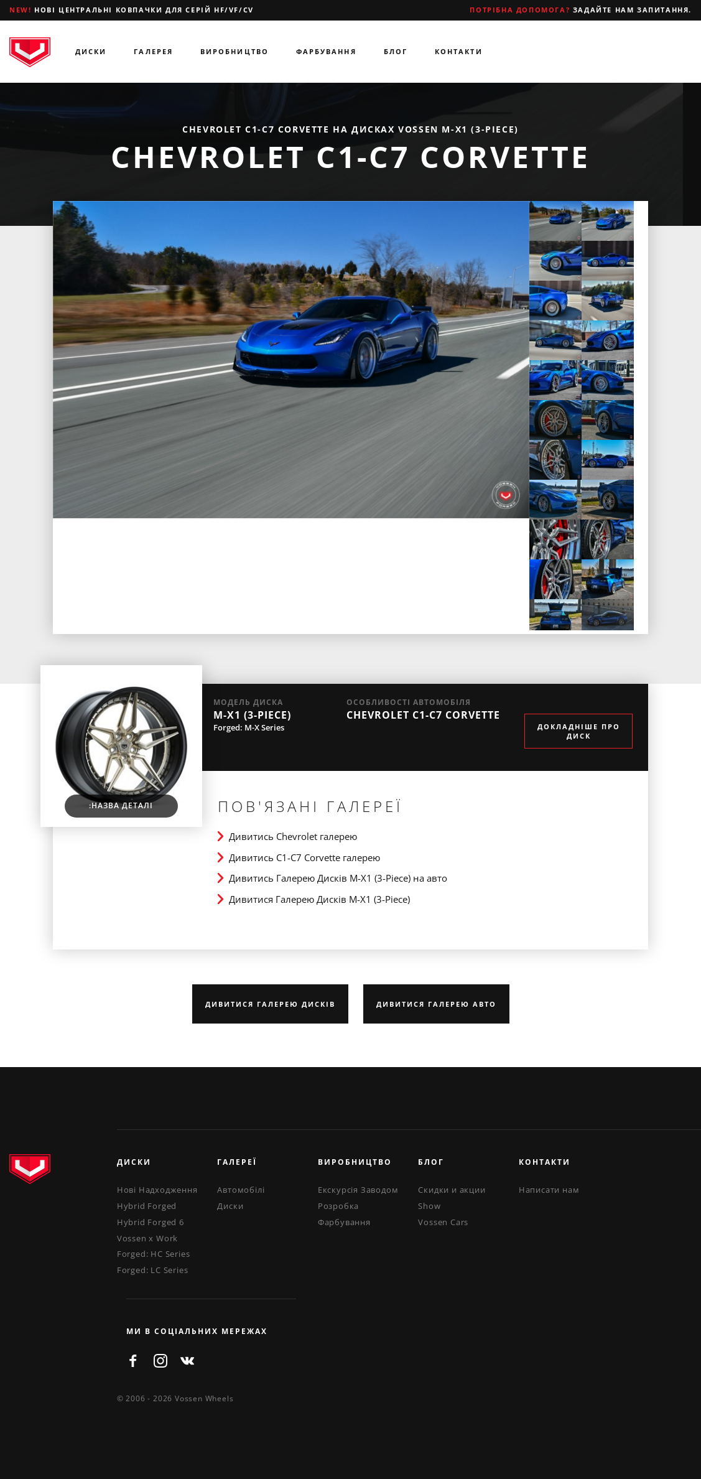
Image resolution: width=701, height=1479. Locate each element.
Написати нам (549, 1189)
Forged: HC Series (153, 1253)
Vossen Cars (443, 1222)
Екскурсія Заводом (358, 1189)
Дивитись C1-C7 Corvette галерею (304, 857)
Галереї (237, 1162)
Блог (395, 51)
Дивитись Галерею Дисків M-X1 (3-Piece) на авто (338, 878)
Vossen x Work (147, 1238)
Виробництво (234, 51)
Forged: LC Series (152, 1270)
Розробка (338, 1205)
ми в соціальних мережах (196, 1331)
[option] (291, 360)
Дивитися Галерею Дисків (270, 1004)
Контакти (459, 51)
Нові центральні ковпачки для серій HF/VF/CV (131, 9)
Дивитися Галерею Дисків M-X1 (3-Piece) (319, 899)
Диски (90, 51)
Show (429, 1205)
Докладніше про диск (578, 731)
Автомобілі (240, 1189)
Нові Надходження (157, 1189)
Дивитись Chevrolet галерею (293, 836)
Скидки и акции (451, 1189)
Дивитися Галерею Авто (436, 1004)
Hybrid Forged (147, 1205)
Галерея (153, 51)
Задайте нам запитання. (581, 9)
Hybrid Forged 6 (150, 1222)
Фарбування (326, 51)
